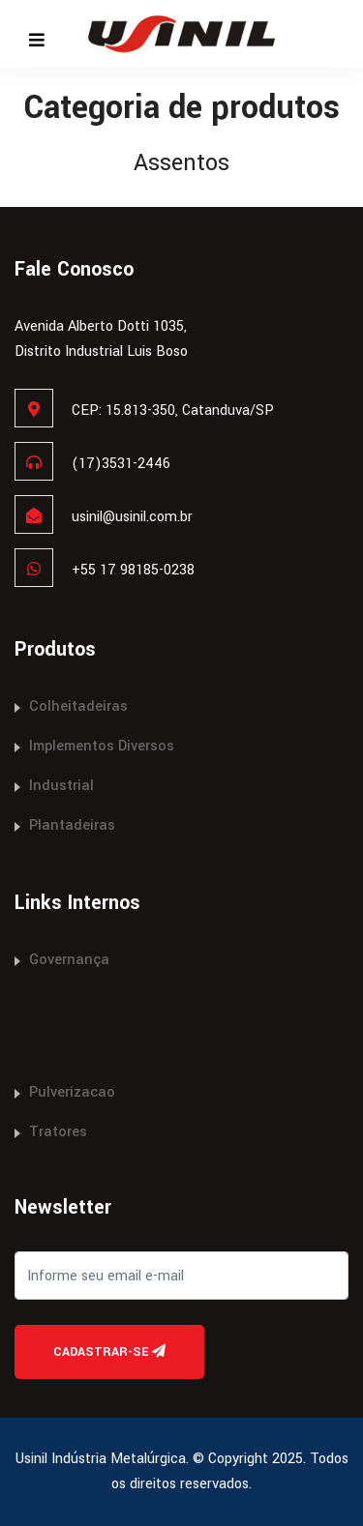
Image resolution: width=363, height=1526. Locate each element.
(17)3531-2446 (121, 464)
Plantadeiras (72, 825)
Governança (69, 960)
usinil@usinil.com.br (132, 517)
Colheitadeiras (78, 706)
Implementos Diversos (101, 746)
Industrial (61, 786)
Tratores (58, 1132)
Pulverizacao (72, 1092)
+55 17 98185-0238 (133, 570)
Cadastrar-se (109, 1352)
